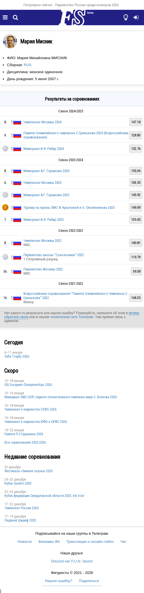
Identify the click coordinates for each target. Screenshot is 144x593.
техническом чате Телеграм (71, 317)
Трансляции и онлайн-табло (90, 541)
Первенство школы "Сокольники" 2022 (53, 255)
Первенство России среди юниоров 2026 (87, 5)
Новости (25, 541)
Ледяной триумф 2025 (20, 520)
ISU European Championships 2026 (28, 385)
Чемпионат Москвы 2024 (42, 122)
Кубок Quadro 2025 (18, 483)
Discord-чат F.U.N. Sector (72, 561)
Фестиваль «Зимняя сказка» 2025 (28, 471)
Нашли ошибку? (58, 581)
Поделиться (89, 581)
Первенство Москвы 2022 (43, 269)
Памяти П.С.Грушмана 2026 (23, 434)
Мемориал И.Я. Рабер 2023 (43, 219)
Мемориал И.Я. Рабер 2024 (43, 149)
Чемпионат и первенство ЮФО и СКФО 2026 (35, 422)
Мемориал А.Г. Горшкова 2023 (46, 195)
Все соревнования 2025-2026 (25, 442)
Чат (123, 541)
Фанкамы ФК (49, 541)
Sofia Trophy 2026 (16, 356)
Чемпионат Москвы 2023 (42, 182)
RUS (27, 65)
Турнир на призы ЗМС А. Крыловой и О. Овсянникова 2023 (69, 207)
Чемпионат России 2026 (21, 508)
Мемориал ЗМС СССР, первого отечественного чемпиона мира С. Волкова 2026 (60, 397)
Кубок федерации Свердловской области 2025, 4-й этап (44, 496)
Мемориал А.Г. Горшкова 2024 (46, 171)
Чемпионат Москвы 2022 (42, 240)
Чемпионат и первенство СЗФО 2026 (30, 409)
